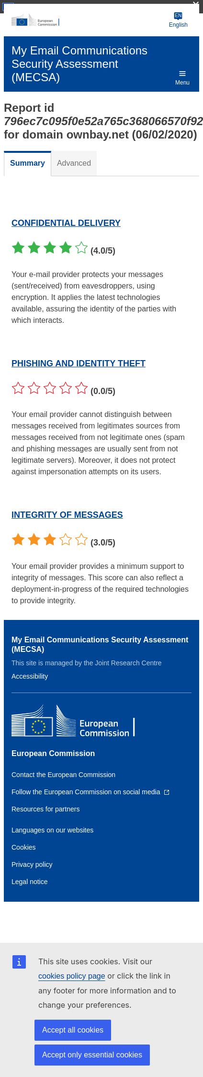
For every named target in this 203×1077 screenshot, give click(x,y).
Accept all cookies (72, 1030)
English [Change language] (178, 19)
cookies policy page (71, 976)
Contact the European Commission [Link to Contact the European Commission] (63, 774)
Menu (182, 77)
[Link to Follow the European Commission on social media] (90, 792)
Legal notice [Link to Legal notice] (29, 881)
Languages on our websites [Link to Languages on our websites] (52, 830)
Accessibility (29, 676)
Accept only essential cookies (92, 1055)
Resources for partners (45, 809)
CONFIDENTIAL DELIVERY (66, 223)
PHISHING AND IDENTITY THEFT (78, 363)
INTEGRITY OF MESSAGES (67, 515)
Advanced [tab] (74, 163)
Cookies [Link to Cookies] (23, 847)
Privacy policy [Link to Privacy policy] (32, 864)
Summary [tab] (27, 163)
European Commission (53, 753)
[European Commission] (88, 20)
